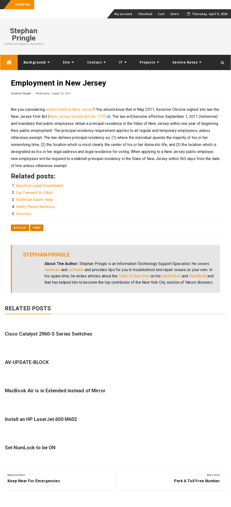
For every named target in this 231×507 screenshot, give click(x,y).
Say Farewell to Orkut (34, 192)
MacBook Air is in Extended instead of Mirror (55, 391)
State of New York (134, 276)
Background (34, 62)
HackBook (198, 276)
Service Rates (185, 62)
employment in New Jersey (69, 109)
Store (174, 14)
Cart (161, 14)
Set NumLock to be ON (30, 448)
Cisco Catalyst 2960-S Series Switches (48, 334)
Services (23, 213)
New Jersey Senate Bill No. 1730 (77, 116)
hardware (52, 269)
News (36, 227)
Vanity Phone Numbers (35, 206)
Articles (20, 227)
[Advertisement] (139, 36)
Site (66, 62)
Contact (94, 62)
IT (121, 62)
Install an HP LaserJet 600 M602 (41, 419)
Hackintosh (171, 276)
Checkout (145, 14)
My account (123, 14)
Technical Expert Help (34, 199)
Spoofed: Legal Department (39, 185)
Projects (147, 62)
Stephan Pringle (24, 34)
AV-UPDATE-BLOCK (27, 362)
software (76, 269)
